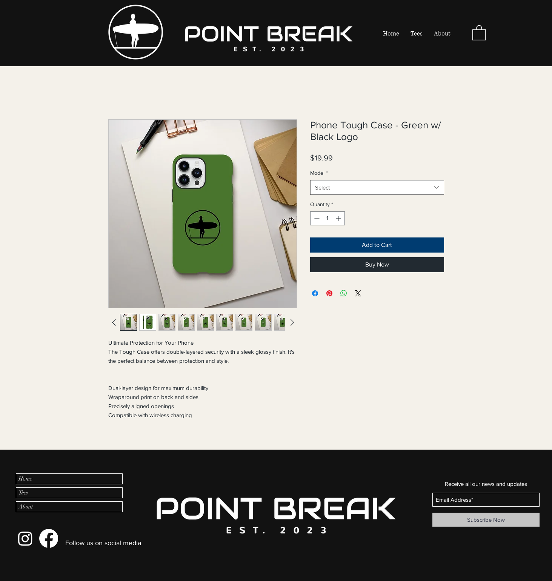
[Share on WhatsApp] (343, 293)
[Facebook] (48, 538)
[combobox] (377, 187)
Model (319, 173)
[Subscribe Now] (486, 520)
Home (25, 478)
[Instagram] (25, 538)
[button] (479, 32)
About (25, 506)
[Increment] (339, 218)
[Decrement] (316, 218)
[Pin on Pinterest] (329, 293)
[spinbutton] (327, 218)
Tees (23, 492)
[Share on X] (358, 293)
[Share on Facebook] (315, 293)
